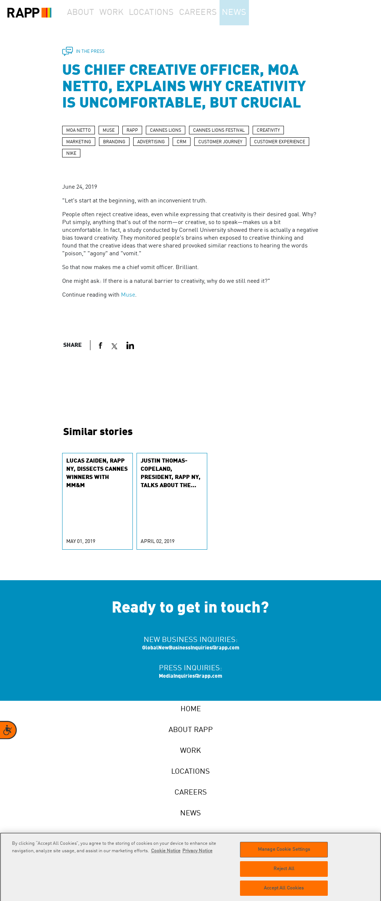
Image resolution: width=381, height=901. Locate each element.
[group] (97, 501)
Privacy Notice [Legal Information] (197, 854)
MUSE (109, 130)
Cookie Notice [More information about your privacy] (165, 854)
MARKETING (78, 142)
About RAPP (191, 730)
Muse (128, 295)
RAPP (132, 130)
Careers (213, 12)
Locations (166, 12)
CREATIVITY (268, 130)
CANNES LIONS (165, 130)
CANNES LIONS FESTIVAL (219, 130)
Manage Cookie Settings (284, 852)
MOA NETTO (78, 130)
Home (190, 709)
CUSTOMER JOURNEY (220, 142)
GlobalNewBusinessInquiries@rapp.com (190, 648)
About (84, 12)
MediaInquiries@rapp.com (190, 676)
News (254, 12)
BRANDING (114, 142)
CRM (181, 142)
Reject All (283, 871)
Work (122, 12)
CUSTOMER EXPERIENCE (279, 142)
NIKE (71, 153)
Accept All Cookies (284, 891)
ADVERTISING (151, 142)
